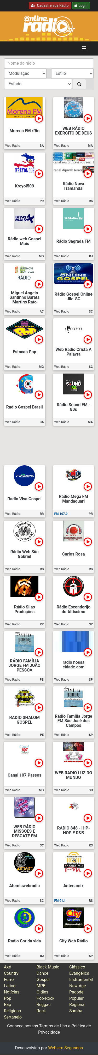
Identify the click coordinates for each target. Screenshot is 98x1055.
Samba (75, 1010)
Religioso (12, 1010)
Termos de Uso (53, 1025)
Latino (9, 985)
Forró (9, 979)
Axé (7, 967)
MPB (41, 985)
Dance (42, 973)
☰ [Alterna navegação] (84, 48)
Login (81, 5)
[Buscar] (79, 84)
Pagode (76, 992)
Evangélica (79, 973)
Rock (41, 1010)
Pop (7, 998)
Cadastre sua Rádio (50, 5)
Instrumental (81, 979)
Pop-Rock (45, 998)
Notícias (11, 992)
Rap (7, 1004)
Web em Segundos (65, 1047)
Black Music (48, 967)
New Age (77, 985)
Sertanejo (13, 1017)
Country (11, 973)
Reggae (44, 1004)
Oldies (42, 992)
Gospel (43, 979)
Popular (76, 998)
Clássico (77, 967)
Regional (77, 1004)
